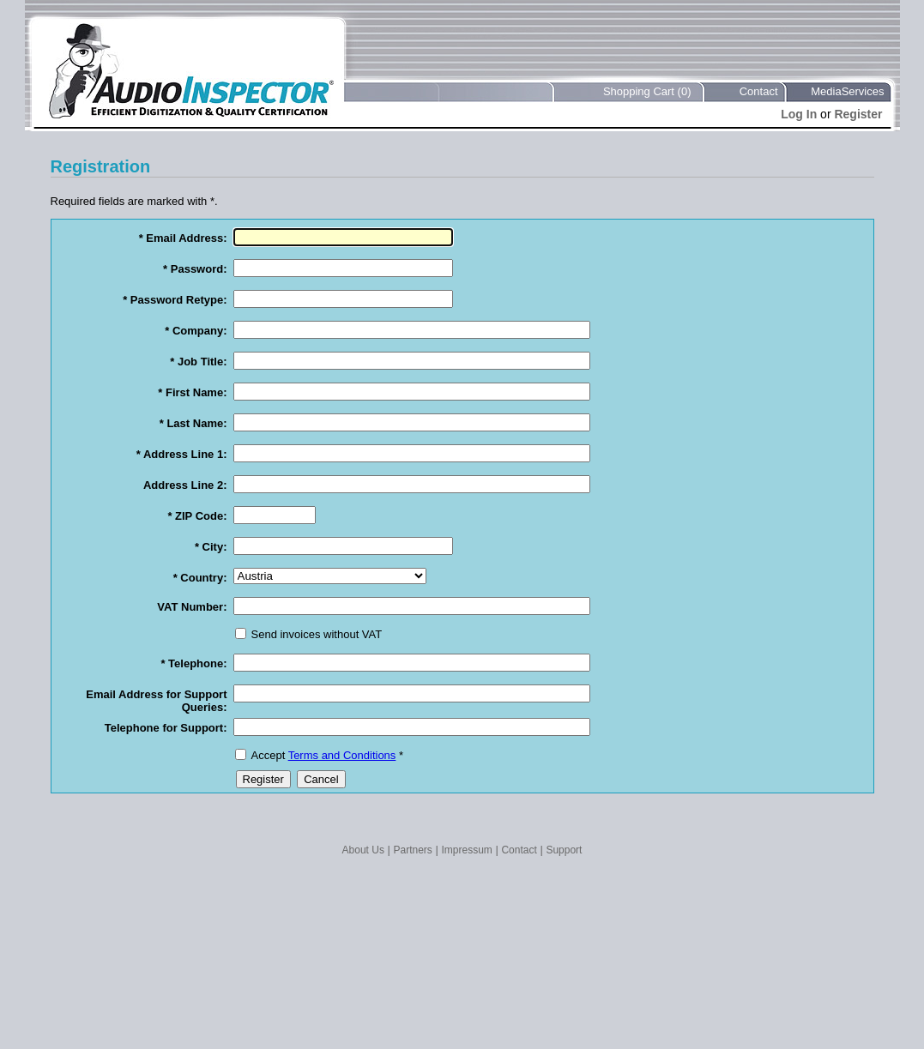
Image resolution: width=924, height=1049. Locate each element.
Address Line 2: (185, 485)
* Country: (200, 577)
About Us (363, 850)
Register (858, 114)
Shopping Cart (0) (647, 91)
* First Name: (192, 392)
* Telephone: (193, 663)
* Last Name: (193, 423)
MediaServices (847, 91)
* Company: (195, 330)
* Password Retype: (174, 299)
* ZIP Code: (196, 515)
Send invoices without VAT (317, 634)
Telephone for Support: (166, 727)
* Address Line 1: (181, 454)
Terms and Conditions (342, 755)
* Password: (194, 268)
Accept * (327, 755)
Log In (799, 114)
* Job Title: (198, 361)
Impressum (466, 850)
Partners (413, 850)
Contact (759, 91)
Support (564, 850)
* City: (211, 546)
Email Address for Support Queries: (156, 701)
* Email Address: (183, 238)
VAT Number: (191, 606)
